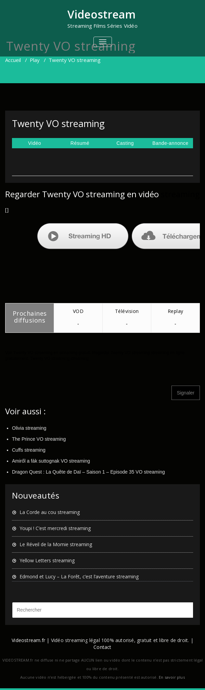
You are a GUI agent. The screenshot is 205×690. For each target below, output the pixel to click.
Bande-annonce (170, 143)
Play (35, 60)
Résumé (80, 143)
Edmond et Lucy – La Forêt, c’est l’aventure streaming (79, 576)
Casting (125, 143)
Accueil (13, 60)
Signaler (185, 393)
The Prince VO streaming (39, 439)
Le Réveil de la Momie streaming (56, 544)
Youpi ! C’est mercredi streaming (55, 528)
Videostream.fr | (30, 640)
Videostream (101, 14)
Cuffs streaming (29, 450)
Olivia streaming (29, 428)
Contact (102, 647)
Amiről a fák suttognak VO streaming (51, 461)
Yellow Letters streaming (47, 560)
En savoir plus (172, 677)
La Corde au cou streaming (50, 512)
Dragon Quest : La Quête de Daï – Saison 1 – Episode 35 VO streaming (88, 472)
